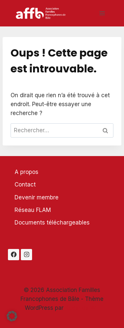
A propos (26, 172)
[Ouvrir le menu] (102, 13)
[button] (12, 316)
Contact (25, 184)
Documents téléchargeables (52, 222)
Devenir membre (37, 197)
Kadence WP (82, 308)
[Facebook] (13, 254)
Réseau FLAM (33, 210)
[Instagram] (26, 254)
